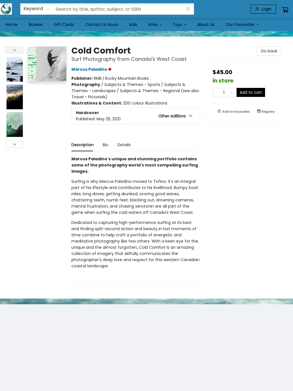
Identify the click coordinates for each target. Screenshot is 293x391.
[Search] (188, 9)
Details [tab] (124, 145)
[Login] (263, 9)
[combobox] (36, 8)
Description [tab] (82, 145)
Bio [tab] (105, 145)
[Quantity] (224, 92)
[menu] (146, 24)
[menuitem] (11, 24)
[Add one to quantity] (231, 92)
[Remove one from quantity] (216, 92)
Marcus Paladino (92, 69)
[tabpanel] (135, 221)
